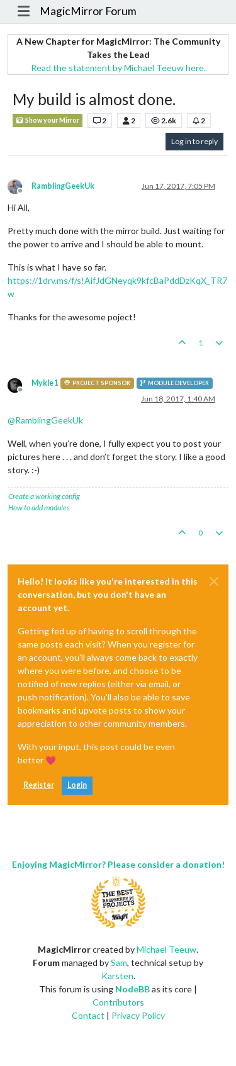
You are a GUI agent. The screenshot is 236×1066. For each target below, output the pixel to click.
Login (77, 785)
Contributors (118, 1002)
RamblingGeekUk (62, 186)
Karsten (117, 975)
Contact (88, 1015)
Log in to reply (194, 141)
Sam (119, 962)
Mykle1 (44, 383)
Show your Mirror (47, 120)
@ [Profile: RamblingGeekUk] (45, 420)
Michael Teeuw (166, 949)
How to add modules (39, 507)
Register (38, 785)
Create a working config (44, 496)
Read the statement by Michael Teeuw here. (118, 67)
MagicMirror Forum (88, 11)
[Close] (213, 581)
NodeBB (132, 989)
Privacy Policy (138, 1015)
